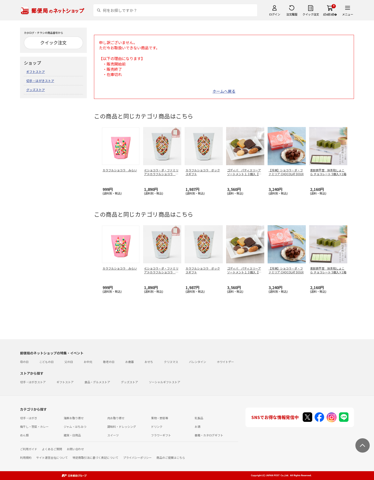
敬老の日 (108, 362)
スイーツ (113, 435)
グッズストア (35, 89)
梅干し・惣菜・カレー (34, 426)
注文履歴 (291, 14)
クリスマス (171, 362)
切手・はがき (28, 418)
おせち (149, 362)
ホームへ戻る (224, 91)
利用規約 (25, 457)
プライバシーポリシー (137, 457)
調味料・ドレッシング (121, 426)
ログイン (274, 14)
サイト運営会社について (52, 457)
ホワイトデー (225, 362)
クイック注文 (310, 14)
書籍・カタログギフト (209, 435)
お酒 (197, 426)
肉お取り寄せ (116, 418)
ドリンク (156, 426)
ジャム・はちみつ (75, 426)
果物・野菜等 (159, 418)
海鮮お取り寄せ (74, 418)
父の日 (68, 362)
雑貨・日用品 (72, 435)
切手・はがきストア (40, 80)
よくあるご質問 (52, 449)
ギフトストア (35, 71)
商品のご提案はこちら (170, 457)
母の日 (24, 362)
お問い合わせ (75, 449)
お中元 (88, 362)
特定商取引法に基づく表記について (95, 457)
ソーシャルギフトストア (164, 382)
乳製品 (199, 418)
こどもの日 (46, 362)
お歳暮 (129, 362)
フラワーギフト (161, 435)
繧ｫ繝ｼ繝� (330, 14)
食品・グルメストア (97, 382)
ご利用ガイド (28, 449)
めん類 (24, 435)
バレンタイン (197, 362)
